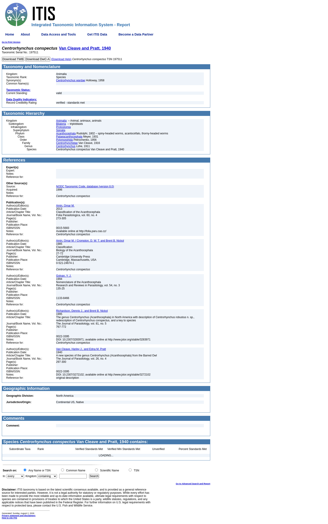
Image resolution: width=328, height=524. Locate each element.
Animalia (61, 120)
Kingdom (31, 476)
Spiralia (60, 130)
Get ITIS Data (97, 34)
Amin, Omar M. (65, 205)
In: (4, 476)
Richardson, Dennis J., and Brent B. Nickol (82, 310)
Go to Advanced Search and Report (193, 484)
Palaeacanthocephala (69, 136)
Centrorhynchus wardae (70, 80)
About (25, 34)
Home (9, 34)
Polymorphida (64, 139)
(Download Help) (61, 59)
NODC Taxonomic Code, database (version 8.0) (85, 186)
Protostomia (63, 127)
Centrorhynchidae (67, 143)
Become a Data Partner (135, 34)
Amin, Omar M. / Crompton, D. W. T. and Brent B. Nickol (90, 240)
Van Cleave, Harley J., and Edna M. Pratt (81, 349)
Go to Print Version (11, 42)
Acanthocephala (66, 133)
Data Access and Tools (58, 34)
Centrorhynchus (65, 146)
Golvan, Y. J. (63, 275)
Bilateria (61, 123)
